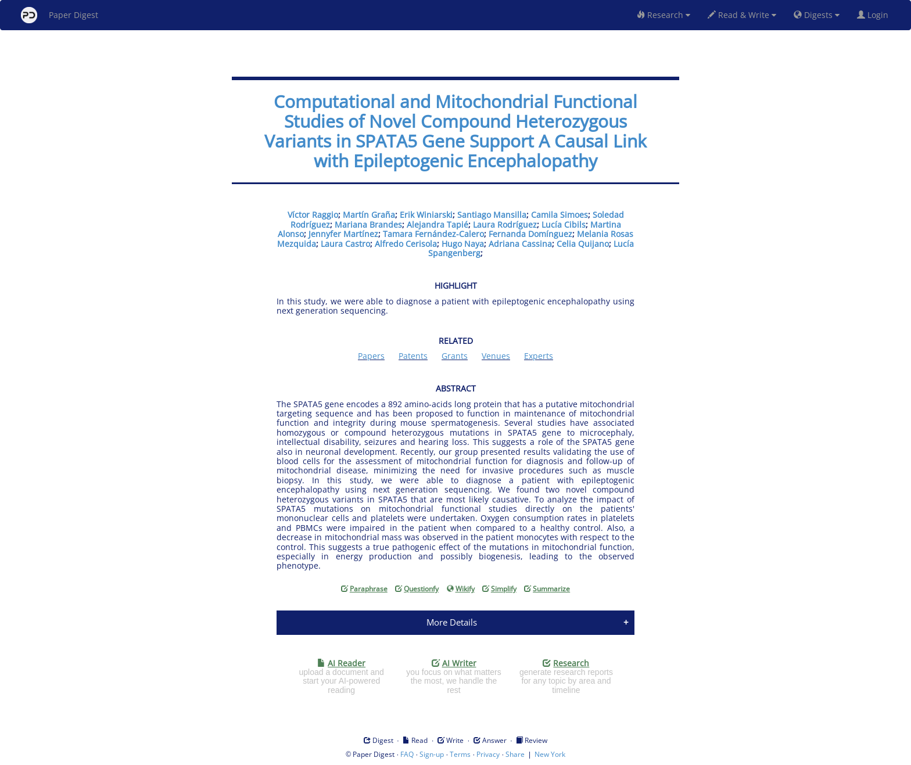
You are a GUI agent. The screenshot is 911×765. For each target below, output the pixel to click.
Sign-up (431, 754)
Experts (538, 355)
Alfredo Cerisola (406, 243)
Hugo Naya (463, 243)
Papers (371, 355)
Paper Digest (59, 15)
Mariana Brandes (368, 224)
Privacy (488, 754)
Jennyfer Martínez (343, 233)
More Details (451, 622)
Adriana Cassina (520, 243)
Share (515, 754)
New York (550, 754)
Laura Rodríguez (505, 224)
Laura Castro (345, 243)
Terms (460, 754)
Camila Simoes (559, 214)
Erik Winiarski (426, 214)
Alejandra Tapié (437, 224)
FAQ (407, 754)
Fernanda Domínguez (530, 233)
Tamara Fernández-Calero (433, 233)
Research (663, 14)
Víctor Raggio (313, 214)
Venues (496, 355)
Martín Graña (369, 214)
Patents (413, 355)
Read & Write (742, 14)
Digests (817, 14)
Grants (455, 355)
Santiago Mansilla (491, 214)
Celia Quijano (583, 243)
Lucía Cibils (563, 224)
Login (875, 14)
